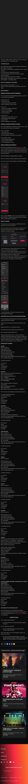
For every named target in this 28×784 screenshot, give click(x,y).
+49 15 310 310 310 (20, 1)
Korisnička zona (4, 756)
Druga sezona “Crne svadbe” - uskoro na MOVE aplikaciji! (13, 729)
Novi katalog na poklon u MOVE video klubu (13, 700)
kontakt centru (20, 147)
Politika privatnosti (13, 777)
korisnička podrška (18, 613)
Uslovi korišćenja (4, 777)
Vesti (2, 9)
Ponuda (2, 752)
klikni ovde (16, 85)
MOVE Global (3, 748)
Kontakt (25, 1)
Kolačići (20, 777)
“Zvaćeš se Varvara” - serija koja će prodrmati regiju (13, 650)
